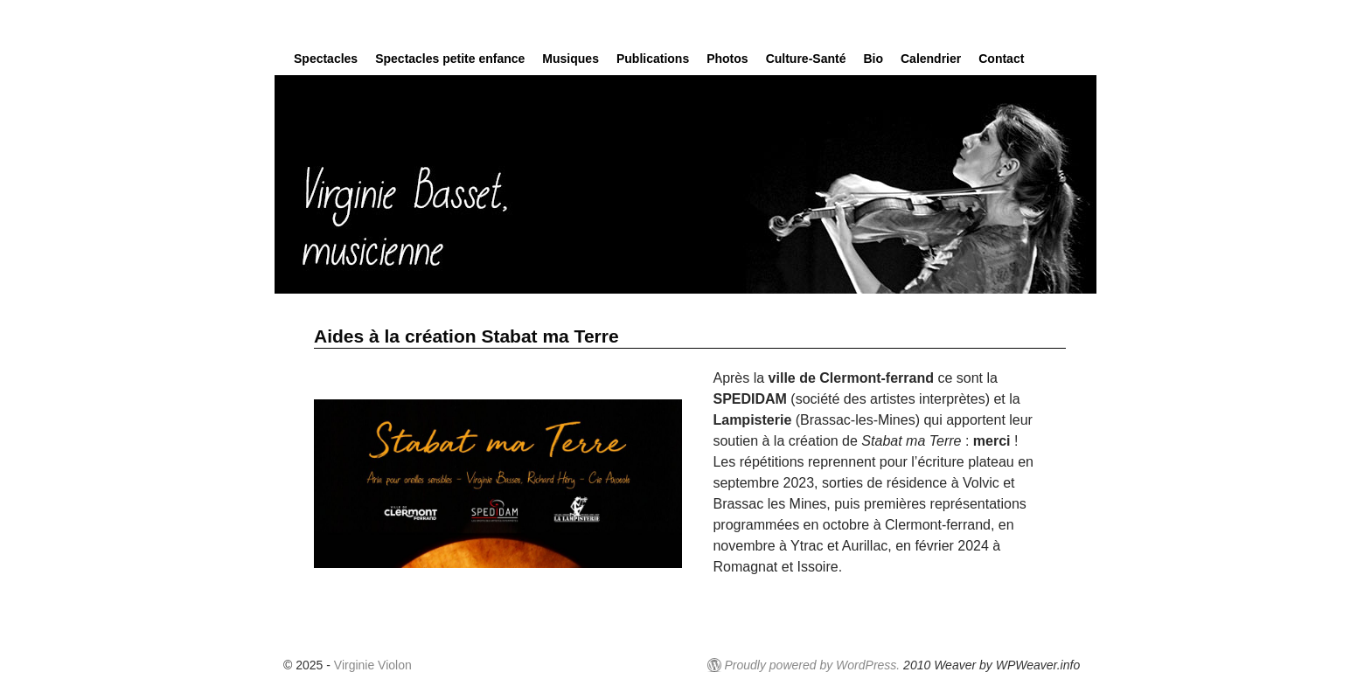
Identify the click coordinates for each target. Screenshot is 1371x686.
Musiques (570, 59)
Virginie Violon (373, 665)
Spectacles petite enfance (450, 59)
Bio (873, 59)
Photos (727, 59)
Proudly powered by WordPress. (812, 665)
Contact (1001, 59)
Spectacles (326, 59)
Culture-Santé (806, 59)
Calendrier (931, 59)
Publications (652, 59)
